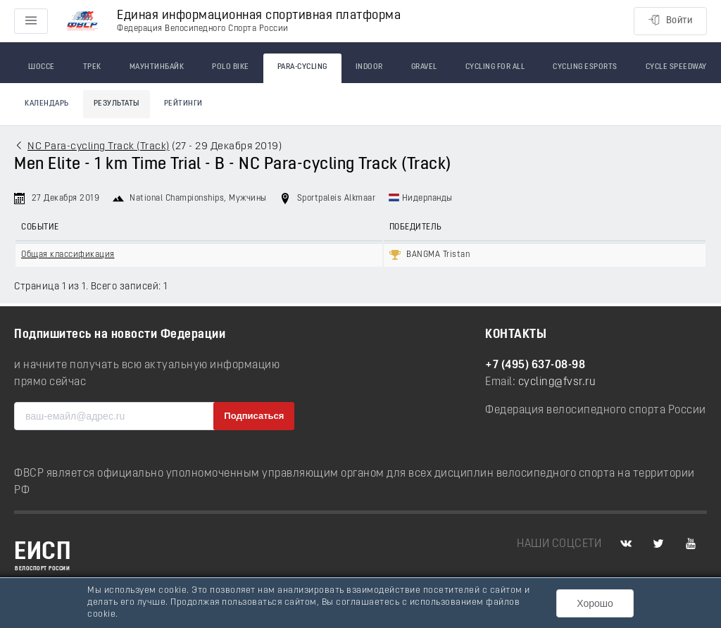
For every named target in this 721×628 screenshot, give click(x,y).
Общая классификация (68, 255)
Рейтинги (183, 104)
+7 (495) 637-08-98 (535, 365)
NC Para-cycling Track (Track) (98, 147)
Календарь (47, 104)
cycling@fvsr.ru (557, 382)
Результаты (116, 104)
